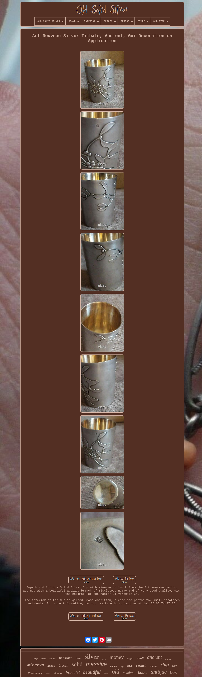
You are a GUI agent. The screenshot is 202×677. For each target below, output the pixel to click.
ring (165, 664)
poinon (113, 666)
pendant (128, 673)
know (142, 672)
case (129, 665)
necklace (65, 658)
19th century (35, 673)
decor (104, 659)
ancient (154, 657)
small (140, 658)
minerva (35, 665)
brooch (63, 665)
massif (51, 665)
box (173, 672)
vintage (58, 673)
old (115, 671)
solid (77, 664)
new (78, 658)
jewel (106, 673)
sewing (153, 666)
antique (159, 672)
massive (96, 664)
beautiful (92, 672)
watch (52, 658)
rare (174, 665)
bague (130, 658)
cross (43, 658)
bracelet (73, 672)
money (117, 657)
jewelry (168, 659)
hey (122, 666)
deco (48, 673)
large (35, 658)
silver (92, 656)
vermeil (141, 665)
